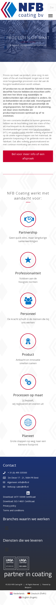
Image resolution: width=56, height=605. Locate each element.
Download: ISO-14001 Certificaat (19, 501)
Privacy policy (9, 505)
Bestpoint (28, 587)
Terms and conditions (13, 510)
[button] (28, 156)
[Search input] (52, 7)
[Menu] (50, 15)
